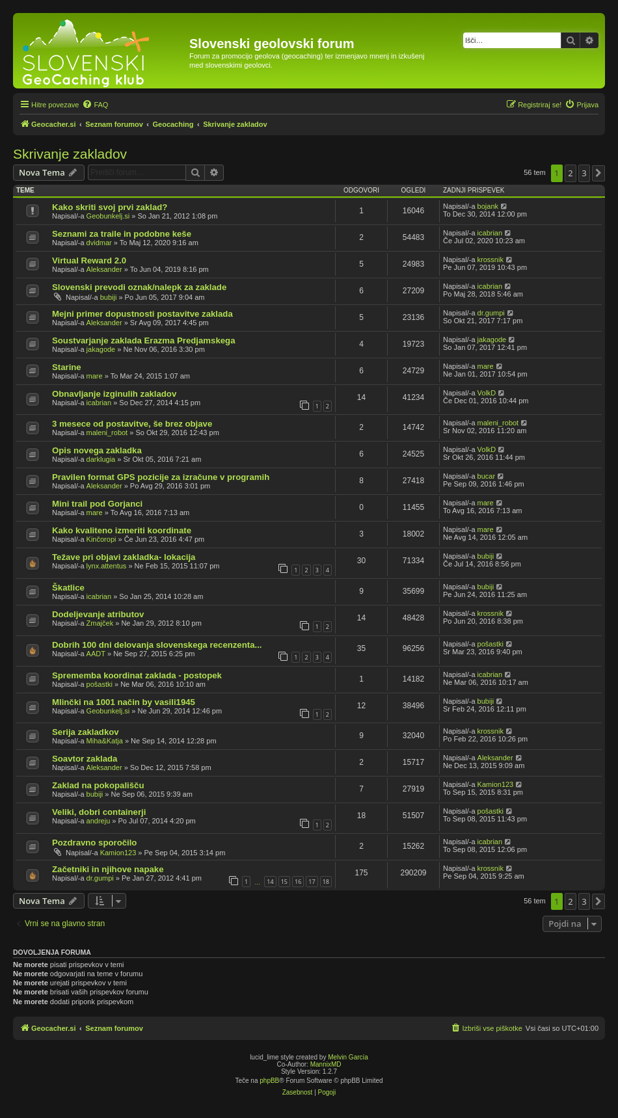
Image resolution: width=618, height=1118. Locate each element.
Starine (66, 367)
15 (284, 881)
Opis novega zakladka (97, 450)
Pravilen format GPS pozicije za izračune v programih (160, 477)
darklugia (101, 459)
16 (298, 881)
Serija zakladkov (85, 732)
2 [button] (570, 173)
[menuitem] (95, 105)
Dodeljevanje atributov (98, 614)
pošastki (490, 644)
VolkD (486, 393)
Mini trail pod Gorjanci (97, 504)
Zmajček (100, 623)
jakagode (101, 349)
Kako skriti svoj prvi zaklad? (109, 207)
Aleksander (104, 269)
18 (326, 881)
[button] (598, 173)
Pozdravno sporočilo (94, 842)
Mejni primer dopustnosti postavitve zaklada (142, 314)
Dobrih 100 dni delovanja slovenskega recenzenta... (157, 645)
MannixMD (326, 1064)
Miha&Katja (105, 741)
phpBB (269, 1080)
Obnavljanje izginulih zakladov (114, 394)
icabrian (490, 233)
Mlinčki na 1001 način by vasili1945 (123, 702)
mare (95, 376)
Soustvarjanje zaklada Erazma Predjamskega (143, 340)
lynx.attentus (107, 566)
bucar (486, 476)
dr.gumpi (491, 313)
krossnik (490, 259)
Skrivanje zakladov (70, 153)
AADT (96, 654)
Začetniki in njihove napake (108, 869)
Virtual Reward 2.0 (89, 260)
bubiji (108, 297)
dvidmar (99, 242)
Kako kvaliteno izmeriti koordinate (121, 530)
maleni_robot (107, 432)
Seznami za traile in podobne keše (121, 234)
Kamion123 (495, 784)
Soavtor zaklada (84, 759)
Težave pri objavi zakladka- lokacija (123, 557)
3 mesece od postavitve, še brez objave (132, 424)
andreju (99, 821)
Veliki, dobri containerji (99, 812)
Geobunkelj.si (108, 216)
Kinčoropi (101, 539)
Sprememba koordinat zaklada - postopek (137, 675)
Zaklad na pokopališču (98, 785)
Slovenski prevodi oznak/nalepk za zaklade (139, 287)
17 (311, 881)
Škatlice (68, 587)
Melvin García (348, 1057)
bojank (487, 206)
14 (270, 881)
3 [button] (584, 173)
